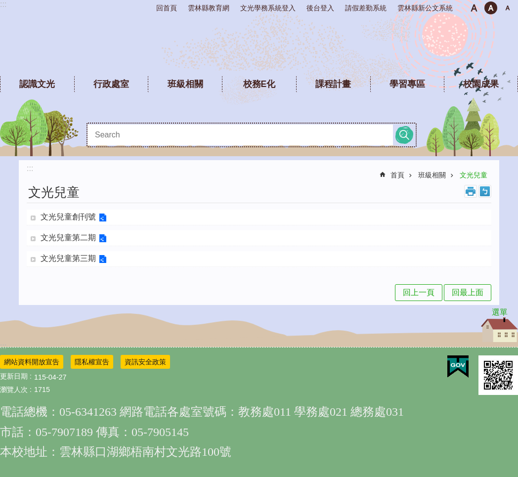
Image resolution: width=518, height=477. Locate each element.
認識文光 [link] (37, 84)
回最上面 (467, 292)
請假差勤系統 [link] (366, 8)
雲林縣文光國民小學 (259, 44)
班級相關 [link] (185, 84)
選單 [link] (500, 312)
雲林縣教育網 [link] (208, 8)
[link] (458, 366)
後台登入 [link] (320, 8)
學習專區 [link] (407, 84)
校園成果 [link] (481, 84)
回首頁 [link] (166, 8)
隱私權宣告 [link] (92, 362)
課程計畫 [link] (333, 84)
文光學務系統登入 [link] (268, 8)
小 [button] (474, 7)
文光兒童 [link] (473, 175)
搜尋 (404, 135)
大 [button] (507, 7)
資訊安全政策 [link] (145, 362)
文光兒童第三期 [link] (68, 258)
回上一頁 (418, 292)
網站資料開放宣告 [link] (31, 362)
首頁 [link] (397, 175)
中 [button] (490, 7)
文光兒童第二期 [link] (68, 237)
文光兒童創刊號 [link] (68, 217)
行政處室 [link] (111, 84)
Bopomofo (484, 191)
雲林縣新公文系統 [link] (425, 8)
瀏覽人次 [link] (14, 389)
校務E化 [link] (259, 84)
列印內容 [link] (470, 191)
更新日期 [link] (14, 376)
